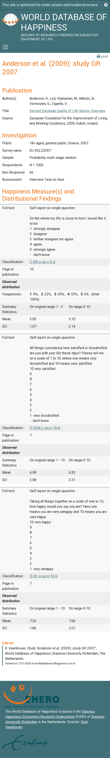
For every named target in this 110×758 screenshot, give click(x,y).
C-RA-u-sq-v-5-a (42, 262)
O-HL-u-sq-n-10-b (43, 576)
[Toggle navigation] (5, 47)
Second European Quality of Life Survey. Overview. (68, 111)
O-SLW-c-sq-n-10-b (45, 428)
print (102, 56)
